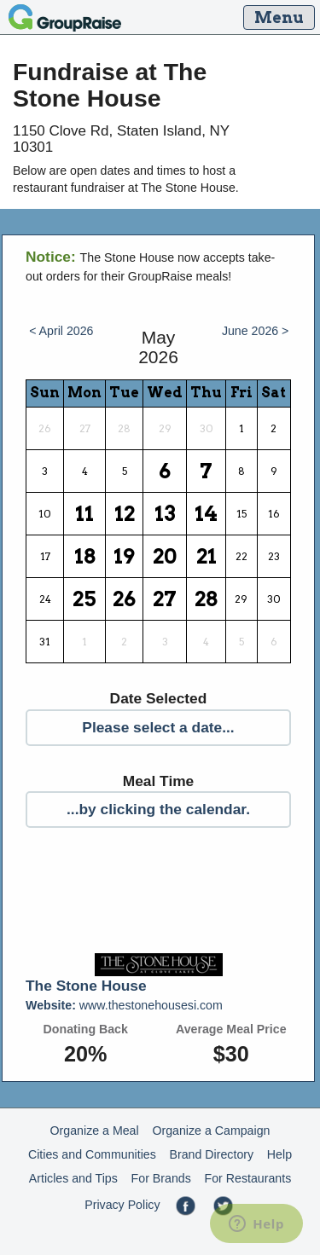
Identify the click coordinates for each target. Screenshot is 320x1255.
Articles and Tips (73, 1178)
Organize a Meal (94, 1130)
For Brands (161, 1178)
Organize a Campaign (211, 1130)
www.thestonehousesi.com (124, 1005)
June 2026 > (255, 331)
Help (279, 1154)
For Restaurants (248, 1178)
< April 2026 (61, 331)
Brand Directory (212, 1154)
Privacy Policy (122, 1205)
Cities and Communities (92, 1154)
